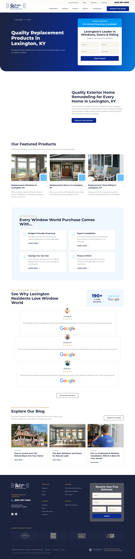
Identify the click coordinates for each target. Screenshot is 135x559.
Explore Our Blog (114, 418)
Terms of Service (44, 552)
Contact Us (45, 514)
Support (45, 501)
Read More (18, 460)
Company (68, 484)
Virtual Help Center (47, 511)
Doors (65, 9)
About (85, 9)
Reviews (94, 2)
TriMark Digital (118, 550)
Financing (97, 9)
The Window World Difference (73, 488)
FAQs (43, 508)
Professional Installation (71, 491)
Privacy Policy (36, 552)
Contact (104, 2)
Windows (53, 9)
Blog (84, 2)
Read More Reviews (67, 395)
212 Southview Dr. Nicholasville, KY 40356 (18, 506)
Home (12, 20)
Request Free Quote (118, 9)
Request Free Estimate (84, 120)
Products (46, 484)
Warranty (44, 505)
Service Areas (73, 2)
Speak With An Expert (71, 505)
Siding (75, 9)
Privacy (63, 549)
